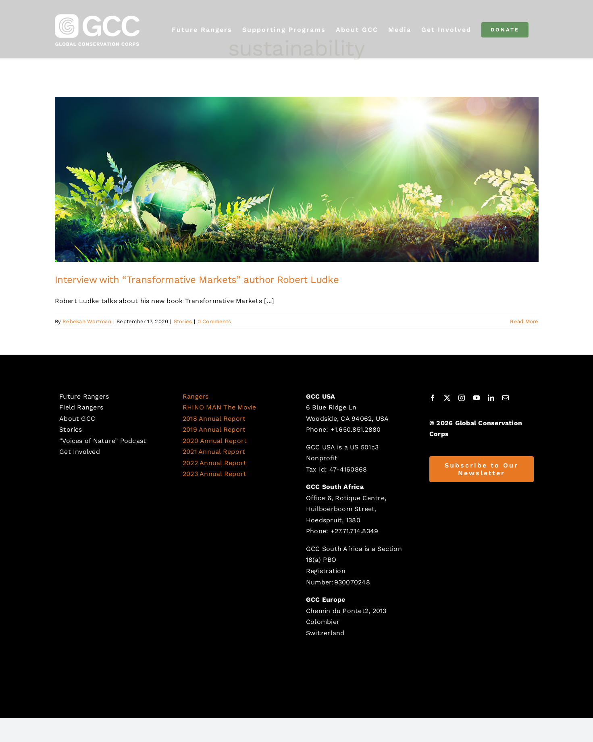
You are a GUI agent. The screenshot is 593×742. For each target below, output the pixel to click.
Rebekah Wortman (86, 321)
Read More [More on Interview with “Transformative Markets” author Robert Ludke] (524, 321)
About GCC (77, 418)
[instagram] (461, 398)
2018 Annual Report (214, 418)
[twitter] (447, 398)
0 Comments (214, 321)
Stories (183, 321)
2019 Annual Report (214, 429)
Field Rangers (81, 407)
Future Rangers (84, 396)
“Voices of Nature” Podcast (102, 441)
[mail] (505, 398)
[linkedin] (491, 398)
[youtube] (476, 398)
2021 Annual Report (214, 451)
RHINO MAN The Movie (219, 407)
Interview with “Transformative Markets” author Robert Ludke (197, 279)
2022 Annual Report (214, 463)
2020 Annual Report (215, 441)
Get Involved (79, 451)
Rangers (196, 396)
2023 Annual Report (214, 474)
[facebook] (432, 398)
